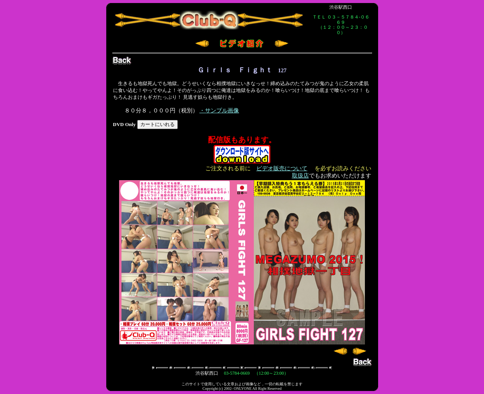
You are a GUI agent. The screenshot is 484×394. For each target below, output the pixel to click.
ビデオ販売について (281, 168)
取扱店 (300, 176)
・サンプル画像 (219, 110)
